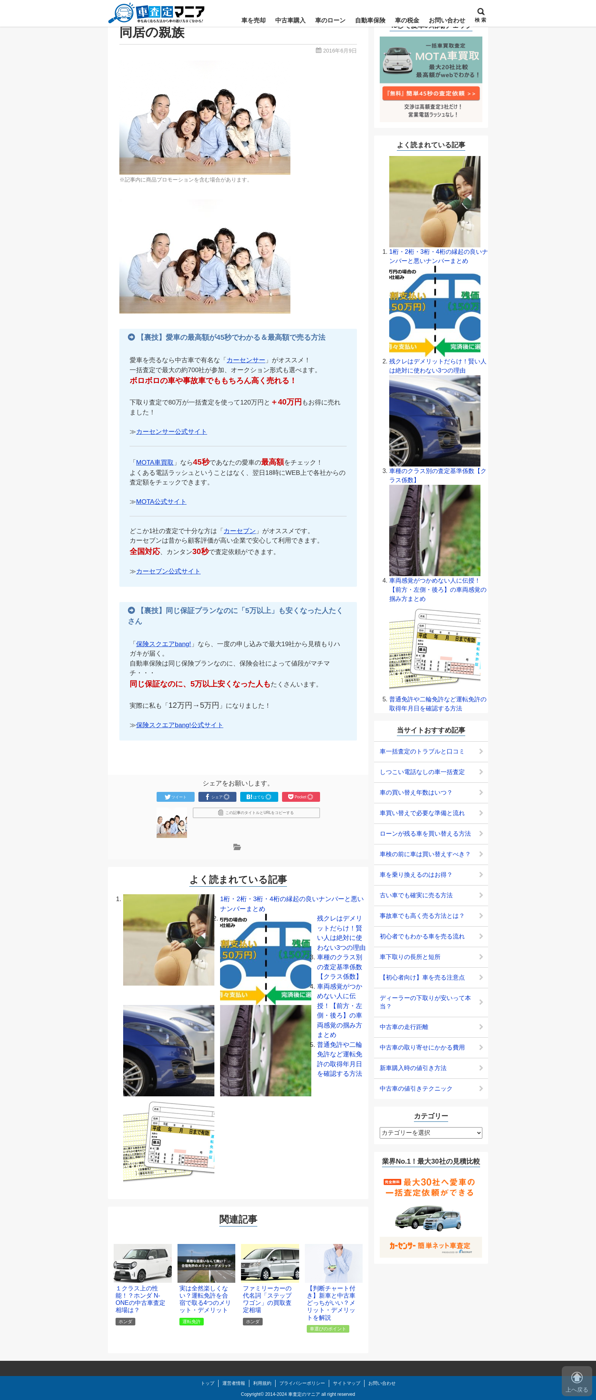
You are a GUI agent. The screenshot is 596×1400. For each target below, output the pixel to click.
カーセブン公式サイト (168, 571)
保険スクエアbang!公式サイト (180, 725)
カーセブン (240, 531)
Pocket (301, 797)
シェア (217, 797)
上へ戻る (577, 1382)
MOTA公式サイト (161, 501)
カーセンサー (246, 360)
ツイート (176, 797)
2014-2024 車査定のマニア (292, 1394)
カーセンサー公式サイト (171, 431)
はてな (259, 797)
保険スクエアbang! (163, 644)
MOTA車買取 (155, 462)
